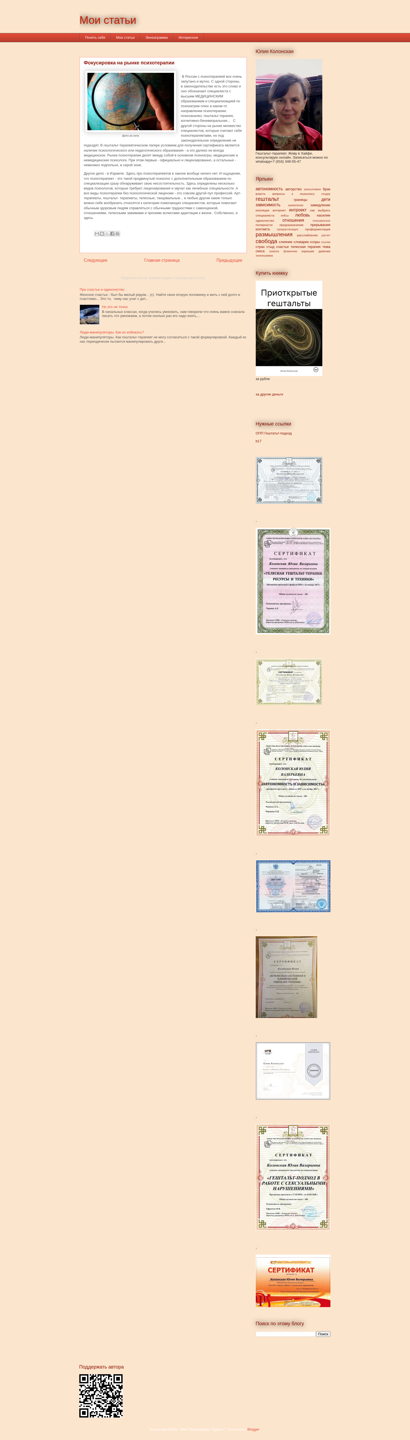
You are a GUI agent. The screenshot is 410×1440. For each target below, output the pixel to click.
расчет (326, 235)
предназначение (292, 225)
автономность (269, 188)
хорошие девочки (315, 251)
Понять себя (95, 37)
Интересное (188, 37)
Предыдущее (229, 260)
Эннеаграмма (156, 37)
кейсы (285, 215)
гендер (326, 193)
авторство (293, 189)
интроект (298, 210)
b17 (259, 441)
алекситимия (312, 189)
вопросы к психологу (293, 193)
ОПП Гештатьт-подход (274, 433)
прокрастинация (287, 229)
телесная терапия (306, 247)
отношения (293, 220)
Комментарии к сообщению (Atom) (177, 278)
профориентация (317, 229)
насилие (323, 215)
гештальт (267, 199)
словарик (301, 242)
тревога (274, 251)
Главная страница (162, 260)
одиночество (265, 220)
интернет (279, 210)
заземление (295, 205)
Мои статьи (108, 20)
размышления (274, 234)
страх (260, 247)
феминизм (290, 251)
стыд (270, 247)
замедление (320, 205)
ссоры (315, 242)
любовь (302, 215)
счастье (282, 247)
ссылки (325, 242)
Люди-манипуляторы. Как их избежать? (112, 332)
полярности (264, 225)
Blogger (253, 1429)
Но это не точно (115, 307)
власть (261, 193)
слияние (286, 242)
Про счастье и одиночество (102, 289)
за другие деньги (269, 394)
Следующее (95, 260)
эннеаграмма (264, 255)
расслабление (307, 235)
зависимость (268, 204)
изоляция (263, 210)
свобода (266, 241)
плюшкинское (321, 220)
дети (325, 199)
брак (326, 189)
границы (300, 200)
